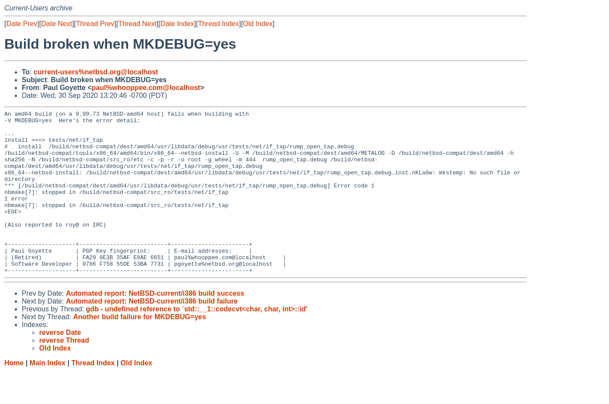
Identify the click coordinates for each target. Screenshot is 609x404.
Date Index (177, 23)
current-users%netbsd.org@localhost (96, 72)
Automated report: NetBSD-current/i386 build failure (152, 333)
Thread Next (137, 23)
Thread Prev (95, 23)
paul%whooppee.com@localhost (145, 87)
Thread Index (218, 23)
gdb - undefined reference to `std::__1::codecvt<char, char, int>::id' (196, 341)
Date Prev (21, 23)
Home (14, 395)
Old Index (258, 23)
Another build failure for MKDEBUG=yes (139, 349)
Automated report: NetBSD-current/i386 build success (155, 326)
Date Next (56, 23)
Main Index (48, 395)
